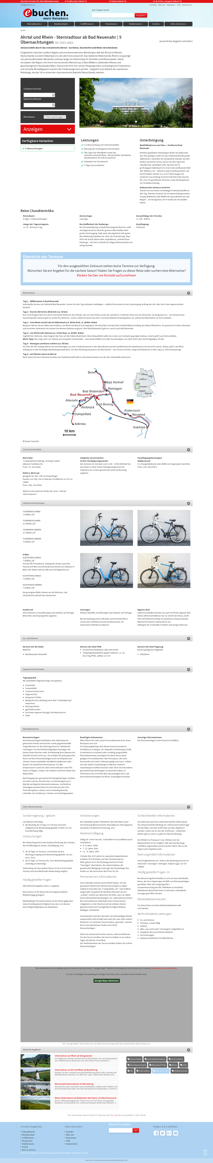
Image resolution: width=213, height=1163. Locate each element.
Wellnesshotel (181, 1070)
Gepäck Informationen (106, 669)
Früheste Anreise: (32, 88)
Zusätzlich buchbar (106, 449)
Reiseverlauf (106, 292)
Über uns (161, 5)
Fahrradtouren (28, 1131)
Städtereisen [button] (135, 24)
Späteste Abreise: (33, 98)
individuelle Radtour (156, 1059)
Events (25, 1146)
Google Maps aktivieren (107, 980)
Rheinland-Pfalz (159, 1065)
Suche (23, 30)
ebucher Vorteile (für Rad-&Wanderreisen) (40, 1)
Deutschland (135, 1059)
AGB (178, 5)
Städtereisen (28, 1143)
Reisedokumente (106, 728)
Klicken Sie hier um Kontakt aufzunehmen (106, 275)
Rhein (174, 1065)
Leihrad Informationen (106, 503)
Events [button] (156, 24)
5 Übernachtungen (34, 148)
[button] (87, 103)
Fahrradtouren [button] (34, 24)
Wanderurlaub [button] (61, 24)
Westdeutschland (138, 1065)
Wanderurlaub (28, 1134)
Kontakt (153, 5)
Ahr (131, 1070)
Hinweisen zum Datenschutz (164, 968)
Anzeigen (33, 129)
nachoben (205, 1153)
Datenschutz (187, 5)
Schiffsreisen (28, 1137)
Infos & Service (29, 1149)
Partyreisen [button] (111, 24)
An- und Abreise (106, 638)
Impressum (171, 5)
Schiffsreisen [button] (87, 24)
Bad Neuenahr (162, 1070)
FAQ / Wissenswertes (106, 806)
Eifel (185, 1065)
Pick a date (53, 95)
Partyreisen (27, 1140)
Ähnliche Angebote (106, 1049)
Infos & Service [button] (178, 24)
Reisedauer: (29, 116)
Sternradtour (177, 1059)
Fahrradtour (144, 1070)
